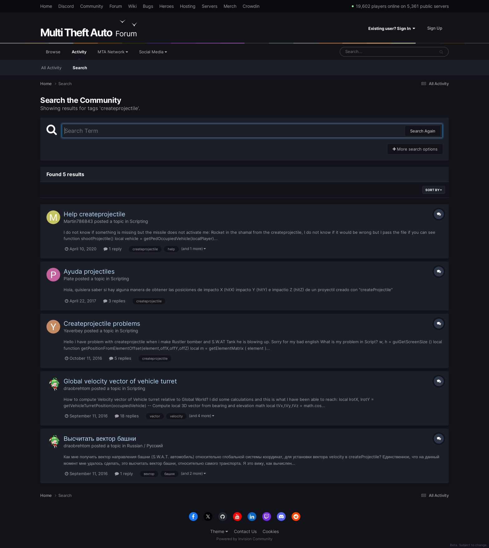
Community (91, 6)
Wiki (132, 6)
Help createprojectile (94, 214)
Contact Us (245, 531)
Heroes (166, 6)
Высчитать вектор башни (100, 438)
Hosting (188, 6)
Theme (219, 531)
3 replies (114, 300)
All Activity (51, 67)
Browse (53, 51)
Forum (115, 6)
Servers (209, 6)
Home (46, 6)
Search (80, 67)
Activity (79, 54)
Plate (69, 278)
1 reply (113, 248)
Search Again (422, 130)
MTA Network (113, 51)
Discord (66, 6)
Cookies (271, 531)
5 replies (120, 358)
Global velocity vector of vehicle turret (120, 381)
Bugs (148, 6)
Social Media (153, 51)
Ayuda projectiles (89, 271)
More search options (415, 149)
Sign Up (434, 28)
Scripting (139, 221)
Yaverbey (73, 330)
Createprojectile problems (102, 323)
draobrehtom (77, 388)
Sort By (433, 190)
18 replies (127, 415)
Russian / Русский (145, 445)
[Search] (370, 51)
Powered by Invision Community (244, 538)
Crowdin (251, 6)
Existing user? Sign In (391, 28)
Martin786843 (78, 221)
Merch (230, 6)
